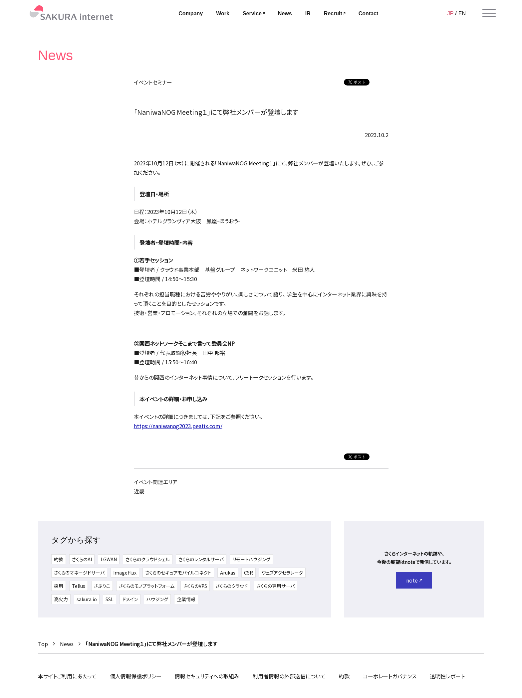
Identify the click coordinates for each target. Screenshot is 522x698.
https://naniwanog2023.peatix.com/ (178, 426)
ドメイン (130, 599)
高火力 (61, 599)
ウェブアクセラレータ (282, 572)
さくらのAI (82, 559)
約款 (58, 559)
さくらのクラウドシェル (148, 559)
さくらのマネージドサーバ (79, 572)
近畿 (139, 491)
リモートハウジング (251, 559)
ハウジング (157, 599)
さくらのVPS (195, 586)
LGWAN (109, 559)
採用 (58, 586)
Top (43, 644)
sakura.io (87, 599)
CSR (248, 572)
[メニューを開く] (489, 13)
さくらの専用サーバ (275, 586)
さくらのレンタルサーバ (201, 559)
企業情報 (186, 599)
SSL (110, 599)
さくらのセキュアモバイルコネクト (178, 572)
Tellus (78, 586)
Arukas (227, 572)
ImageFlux (124, 572)
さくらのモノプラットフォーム (146, 586)
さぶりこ (102, 586)
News (67, 644)
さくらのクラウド (232, 586)
